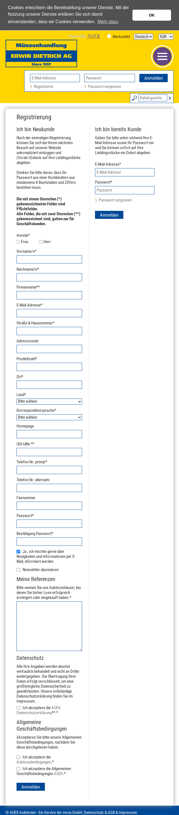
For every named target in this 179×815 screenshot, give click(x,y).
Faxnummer (26, 497)
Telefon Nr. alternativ (33, 479)
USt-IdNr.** (25, 444)
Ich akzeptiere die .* (35, 760)
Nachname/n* (28, 269)
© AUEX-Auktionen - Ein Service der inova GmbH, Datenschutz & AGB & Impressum (71, 812)
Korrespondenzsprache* (36, 410)
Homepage (25, 426)
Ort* (20, 376)
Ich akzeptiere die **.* (39, 710)
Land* (21, 394)
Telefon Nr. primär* (32, 461)
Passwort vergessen (104, 86)
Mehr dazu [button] (107, 21)
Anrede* (23, 235)
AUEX (58, 773)
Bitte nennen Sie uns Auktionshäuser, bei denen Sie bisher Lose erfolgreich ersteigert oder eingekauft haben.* (49, 588)
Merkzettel (121, 36)
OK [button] (152, 15)
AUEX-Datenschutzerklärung (39, 710)
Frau (24, 241)
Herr (47, 241)
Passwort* (25, 515)
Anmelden (153, 78)
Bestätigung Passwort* (35, 533)
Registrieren (43, 86)
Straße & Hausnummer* (35, 323)
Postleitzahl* (27, 358)
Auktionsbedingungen (34, 762)
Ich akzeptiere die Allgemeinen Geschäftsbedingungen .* (44, 771)
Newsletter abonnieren (41, 569)
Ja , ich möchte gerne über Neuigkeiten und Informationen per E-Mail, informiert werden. (46, 556)
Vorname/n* (26, 251)
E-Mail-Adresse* (29, 305)
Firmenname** (28, 287)
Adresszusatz (28, 340)
